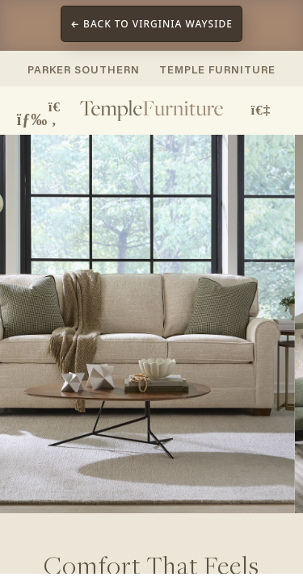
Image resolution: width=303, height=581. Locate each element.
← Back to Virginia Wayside (151, 24)
